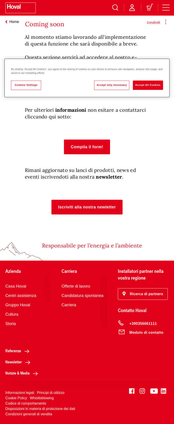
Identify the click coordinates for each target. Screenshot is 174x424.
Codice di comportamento (25, 403)
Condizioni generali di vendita (28, 414)
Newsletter (19, 362)
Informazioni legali (19, 393)
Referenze (18, 351)
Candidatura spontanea (82, 295)
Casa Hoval (15, 286)
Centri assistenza (20, 295)
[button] (87, 146)
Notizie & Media (22, 373)
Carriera (69, 305)
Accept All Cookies (148, 85)
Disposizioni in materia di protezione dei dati (40, 409)
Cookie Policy (16, 398)
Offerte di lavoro (76, 286)
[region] (87, 78)
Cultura (11, 314)
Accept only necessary (112, 85)
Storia (10, 323)
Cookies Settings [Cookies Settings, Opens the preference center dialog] (26, 85)
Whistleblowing (42, 398)
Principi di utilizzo (50, 393)
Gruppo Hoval (17, 305)
